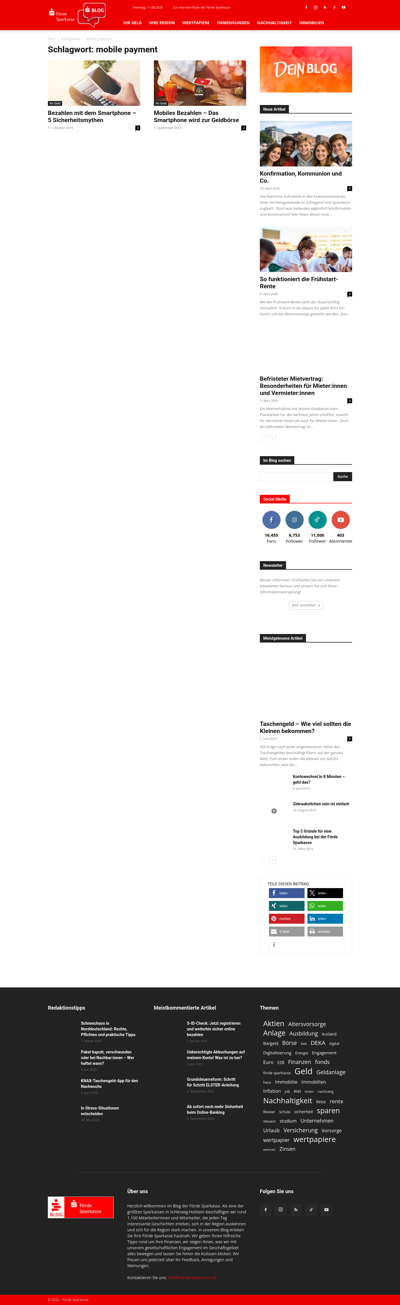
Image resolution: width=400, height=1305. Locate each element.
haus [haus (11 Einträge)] (267, 1082)
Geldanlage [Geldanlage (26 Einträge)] (331, 1072)
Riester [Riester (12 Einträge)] (269, 1111)
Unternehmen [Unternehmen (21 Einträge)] (317, 1121)
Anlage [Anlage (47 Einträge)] (274, 1033)
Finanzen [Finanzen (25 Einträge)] (299, 1062)
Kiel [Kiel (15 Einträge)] (297, 1091)
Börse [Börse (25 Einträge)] (289, 1043)
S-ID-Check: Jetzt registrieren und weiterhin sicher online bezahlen (213, 1029)
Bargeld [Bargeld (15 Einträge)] (270, 1043)
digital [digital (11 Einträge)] (334, 1043)
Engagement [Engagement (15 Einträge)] (324, 1052)
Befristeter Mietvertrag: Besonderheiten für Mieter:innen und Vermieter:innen (303, 385)
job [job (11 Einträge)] (287, 1091)
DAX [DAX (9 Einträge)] (304, 1044)
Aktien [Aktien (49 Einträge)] (273, 1023)
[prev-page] (263, 438)
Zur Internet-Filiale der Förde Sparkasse (201, 7)
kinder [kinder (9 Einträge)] (309, 1092)
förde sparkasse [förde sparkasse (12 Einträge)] (277, 1072)
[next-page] (272, 438)
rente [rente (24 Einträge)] (336, 1101)
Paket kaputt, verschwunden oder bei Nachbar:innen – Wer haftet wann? (107, 1058)
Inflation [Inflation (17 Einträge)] (272, 1091)
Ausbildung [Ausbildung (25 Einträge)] (303, 1034)
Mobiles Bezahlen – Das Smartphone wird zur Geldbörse (196, 116)
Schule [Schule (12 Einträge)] (285, 1111)
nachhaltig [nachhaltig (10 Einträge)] (326, 1091)
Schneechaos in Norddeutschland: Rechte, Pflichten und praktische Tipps (108, 1029)
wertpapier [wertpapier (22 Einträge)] (276, 1140)
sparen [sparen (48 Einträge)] (328, 1110)
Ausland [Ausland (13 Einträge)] (329, 1034)
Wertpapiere (196, 22)
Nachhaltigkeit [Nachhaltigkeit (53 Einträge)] (287, 1101)
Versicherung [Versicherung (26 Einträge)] (300, 1130)
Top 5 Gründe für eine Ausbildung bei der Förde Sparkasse (315, 837)
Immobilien (311, 22)
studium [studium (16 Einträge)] (288, 1121)
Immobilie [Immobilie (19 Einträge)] (286, 1082)
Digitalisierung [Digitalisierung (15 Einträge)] (277, 1052)
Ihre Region (162, 22)
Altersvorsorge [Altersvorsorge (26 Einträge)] (307, 1024)
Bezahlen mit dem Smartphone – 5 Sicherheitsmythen (92, 116)
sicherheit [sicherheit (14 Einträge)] (303, 1111)
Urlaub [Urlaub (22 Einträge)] (271, 1130)
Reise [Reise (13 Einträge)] (321, 1101)
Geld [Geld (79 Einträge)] (304, 1071)
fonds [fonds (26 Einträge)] (322, 1062)
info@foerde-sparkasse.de (192, 1277)
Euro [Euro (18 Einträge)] (268, 1062)
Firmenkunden (233, 22)
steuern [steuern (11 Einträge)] (269, 1121)
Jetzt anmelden (306, 605)
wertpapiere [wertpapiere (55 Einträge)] (314, 1139)
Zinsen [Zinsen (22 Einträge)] (287, 1149)
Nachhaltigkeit (274, 22)
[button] (287, 893)
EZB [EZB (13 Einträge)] (280, 1062)
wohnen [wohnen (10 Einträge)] (269, 1149)
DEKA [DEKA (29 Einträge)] (318, 1043)
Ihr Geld (132, 22)
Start (52, 38)
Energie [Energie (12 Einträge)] (301, 1052)
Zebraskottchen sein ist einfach (321, 804)
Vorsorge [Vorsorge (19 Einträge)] (332, 1130)
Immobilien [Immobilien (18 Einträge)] (313, 1082)
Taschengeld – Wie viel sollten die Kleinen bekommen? (305, 727)
